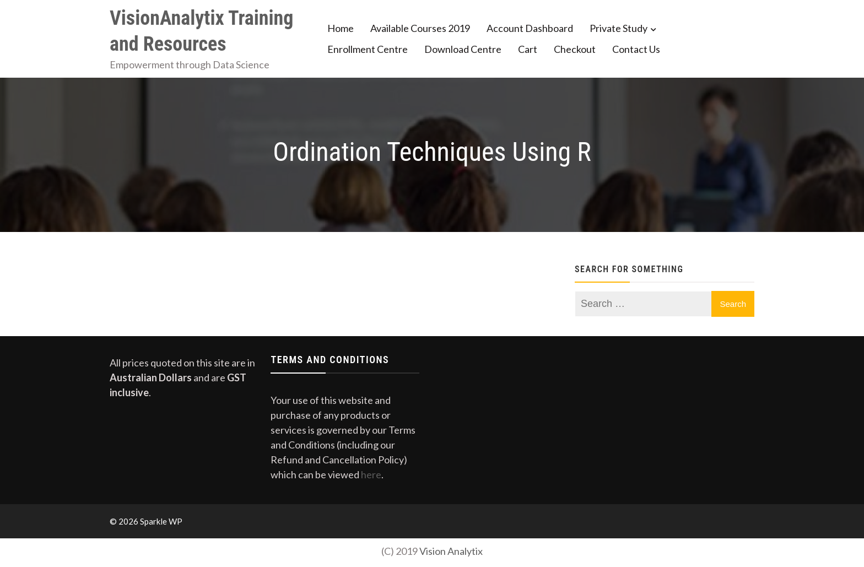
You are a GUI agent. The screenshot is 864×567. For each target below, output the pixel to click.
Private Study (618, 28)
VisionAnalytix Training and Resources (201, 31)
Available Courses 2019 (420, 28)
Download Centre (462, 49)
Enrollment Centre (367, 49)
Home (340, 28)
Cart (527, 49)
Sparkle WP (161, 521)
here (371, 474)
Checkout (575, 49)
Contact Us (636, 49)
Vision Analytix (451, 551)
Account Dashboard (530, 28)
